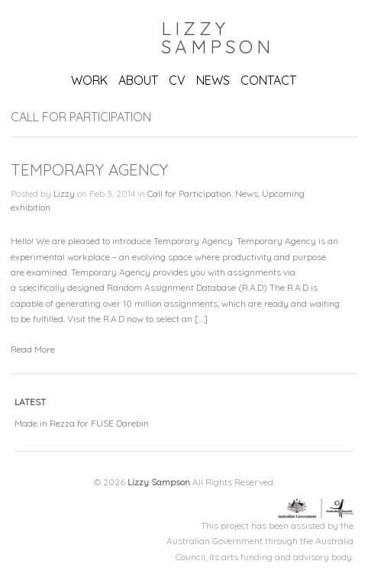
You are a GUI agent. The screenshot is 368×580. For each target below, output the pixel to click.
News (246, 193)
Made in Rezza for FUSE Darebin (82, 423)
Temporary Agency (89, 169)
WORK (89, 80)
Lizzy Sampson (217, 37)
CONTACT (268, 80)
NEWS (213, 80)
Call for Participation (189, 193)
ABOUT (138, 80)
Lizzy (64, 193)
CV (177, 80)
